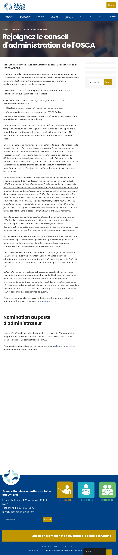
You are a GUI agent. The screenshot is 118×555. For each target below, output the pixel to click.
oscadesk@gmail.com (47, 301)
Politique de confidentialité (64, 547)
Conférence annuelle (9, 17)
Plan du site (46, 547)
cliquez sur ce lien (63, 346)
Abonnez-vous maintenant (25, 17)
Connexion (40, 16)
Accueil (5, 30)
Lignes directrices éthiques (69, 17)
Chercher (108, 82)
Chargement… (41, 408)
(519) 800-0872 (25, 507)
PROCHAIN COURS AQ (54, 17)
